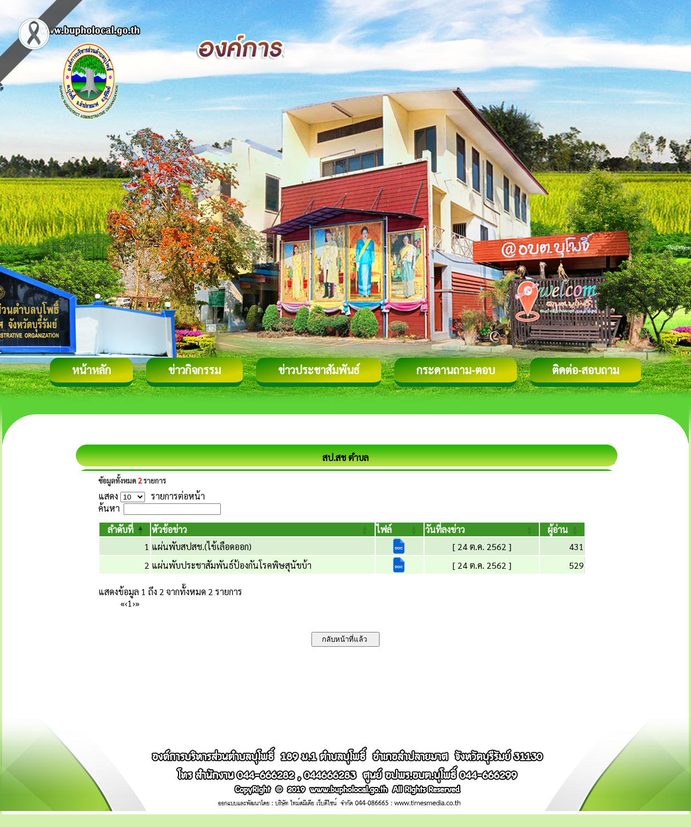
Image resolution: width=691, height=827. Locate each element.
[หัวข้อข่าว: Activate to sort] (262, 529)
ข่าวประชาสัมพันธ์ (318, 370)
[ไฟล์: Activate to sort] (399, 529)
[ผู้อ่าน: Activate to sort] (562, 529)
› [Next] (133, 603)
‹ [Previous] (126, 603)
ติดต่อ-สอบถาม (585, 370)
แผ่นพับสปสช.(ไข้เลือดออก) (202, 546)
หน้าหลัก (91, 370)
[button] (120, 529)
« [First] (122, 603)
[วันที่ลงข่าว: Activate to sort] (482, 529)
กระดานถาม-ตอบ (455, 370)
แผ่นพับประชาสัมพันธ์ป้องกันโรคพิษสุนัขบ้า (231, 565)
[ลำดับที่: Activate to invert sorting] (124, 529)
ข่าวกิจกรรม (194, 370)
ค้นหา (109, 508)
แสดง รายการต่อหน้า (151, 496)
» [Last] (137, 603)
